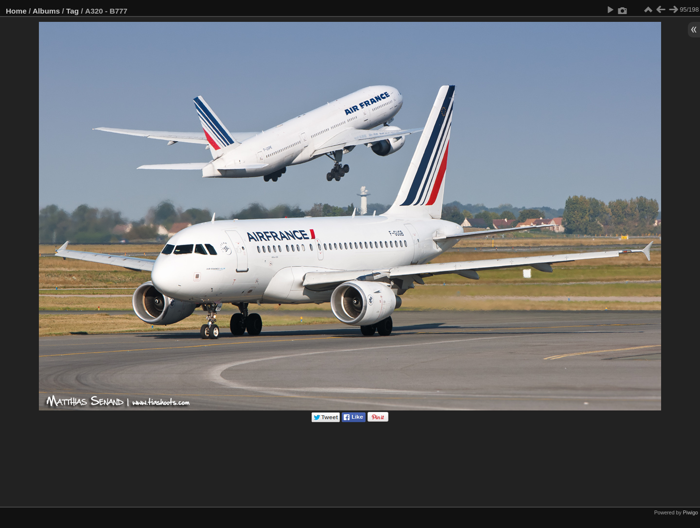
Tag (72, 11)
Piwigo (690, 512)
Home (16, 11)
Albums (46, 11)
